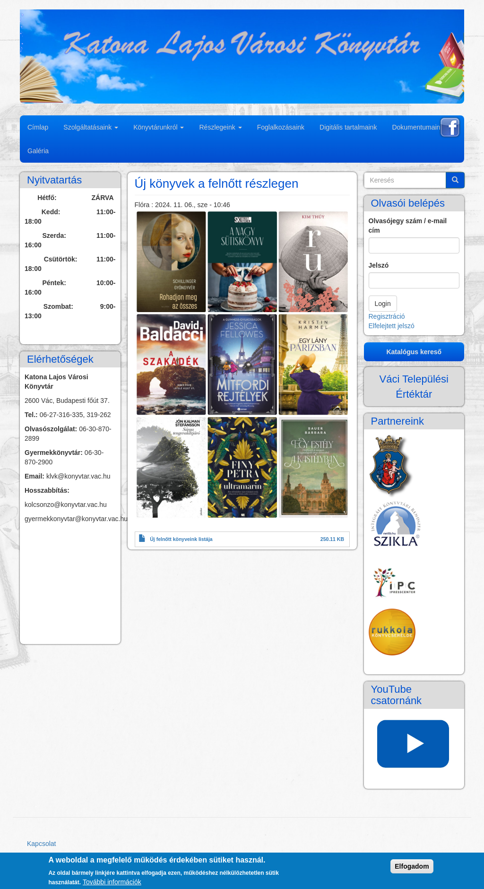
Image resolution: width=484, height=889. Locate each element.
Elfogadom (412, 866)
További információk (112, 882)
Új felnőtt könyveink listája (181, 539)
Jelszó (379, 265)
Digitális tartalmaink (348, 127)
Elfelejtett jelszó (392, 326)
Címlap (37, 127)
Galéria (38, 151)
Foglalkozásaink (280, 127)
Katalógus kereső (413, 352)
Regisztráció (387, 316)
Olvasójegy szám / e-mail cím (408, 225)
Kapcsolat (41, 843)
